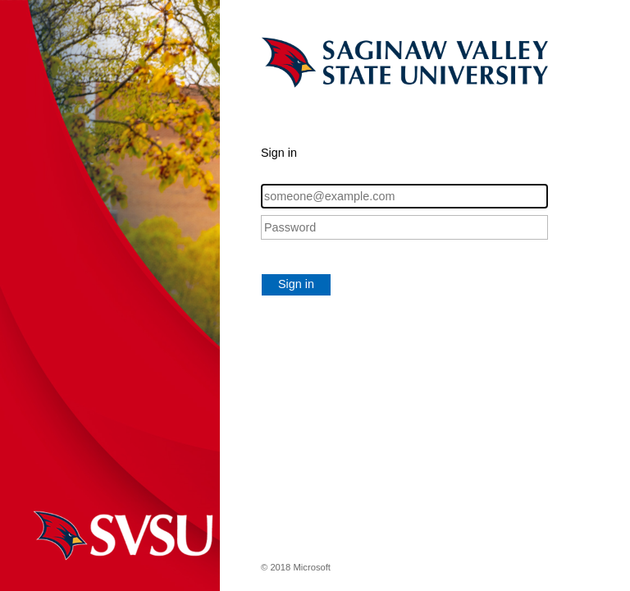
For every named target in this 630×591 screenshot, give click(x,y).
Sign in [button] (296, 284)
